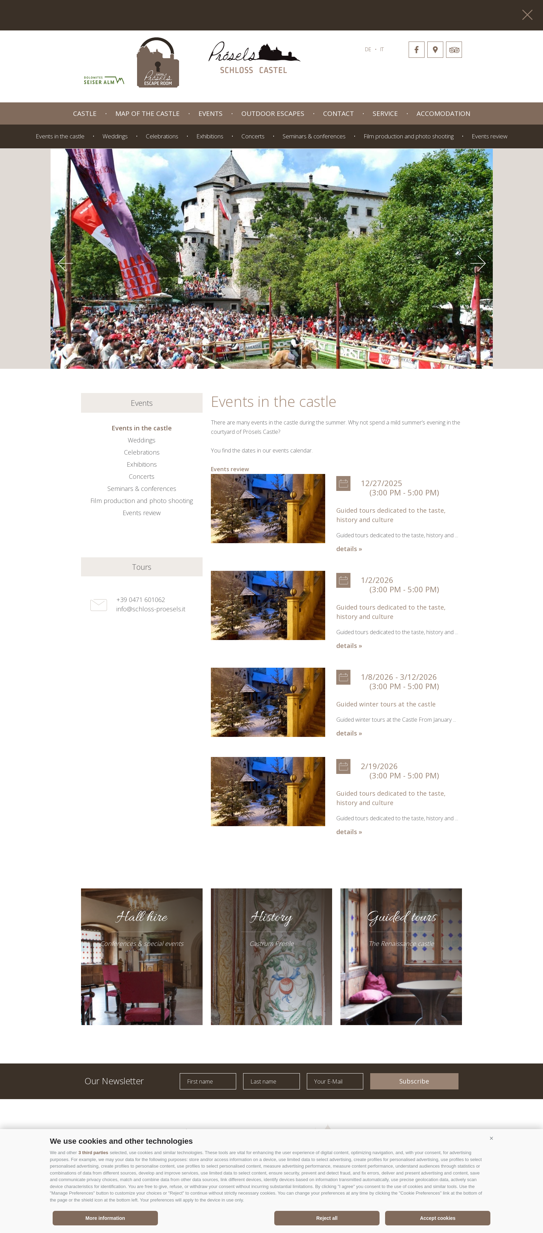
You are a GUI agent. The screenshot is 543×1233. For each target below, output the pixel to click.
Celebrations (162, 136)
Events (210, 113)
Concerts (253, 136)
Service (385, 113)
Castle (85, 113)
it (382, 49)
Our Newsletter (114, 1080)
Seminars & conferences (314, 136)
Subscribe (414, 1081)
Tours (141, 566)
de (368, 49)
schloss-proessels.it (254, 59)
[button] (491, 1138)
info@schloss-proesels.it (150, 609)
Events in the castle (60, 136)
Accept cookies (438, 1218)
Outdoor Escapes (272, 113)
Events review (489, 136)
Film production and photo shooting (409, 136)
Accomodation (443, 113)
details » (349, 549)
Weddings (115, 136)
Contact (338, 113)
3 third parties (93, 1152)
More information (105, 1218)
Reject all (326, 1218)
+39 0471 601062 (140, 599)
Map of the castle (147, 113)
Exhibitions (209, 136)
